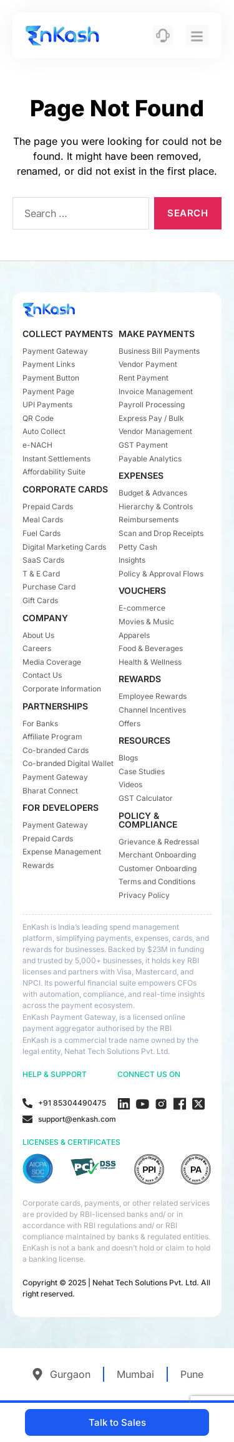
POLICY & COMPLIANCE (148, 820)
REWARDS (140, 678)
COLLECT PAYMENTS (67, 333)
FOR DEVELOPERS (60, 807)
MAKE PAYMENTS (157, 333)
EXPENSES (141, 475)
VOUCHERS (142, 590)
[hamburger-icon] (197, 35)
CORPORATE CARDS (65, 489)
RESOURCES (144, 740)
